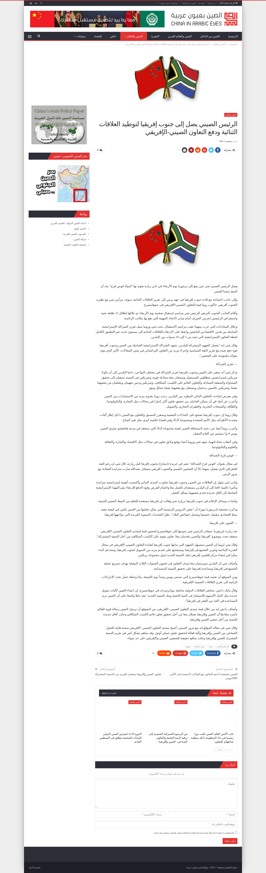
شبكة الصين (80, 239)
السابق (228, 749)
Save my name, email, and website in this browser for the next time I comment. (194, 832)
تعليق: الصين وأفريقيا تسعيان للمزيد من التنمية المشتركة (128, 673)
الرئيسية (233, 36)
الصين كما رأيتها (189, 3)
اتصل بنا (201, 3)
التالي (219, 749)
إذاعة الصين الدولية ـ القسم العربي (68, 223)
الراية (31, 867)
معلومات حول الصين (169, 3)
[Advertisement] (166, 182)
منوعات (81, 36)
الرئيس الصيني (223, 646)
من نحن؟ (211, 3)
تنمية (211, 646)
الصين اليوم (80, 228)
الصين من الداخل (210, 36)
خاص (113, 36)
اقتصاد (98, 36)
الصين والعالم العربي (180, 36)
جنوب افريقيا (200, 646)
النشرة (155, 36)
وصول (188, 646)
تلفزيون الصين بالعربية (74, 234)
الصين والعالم (135, 36)
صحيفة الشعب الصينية (75, 244)
